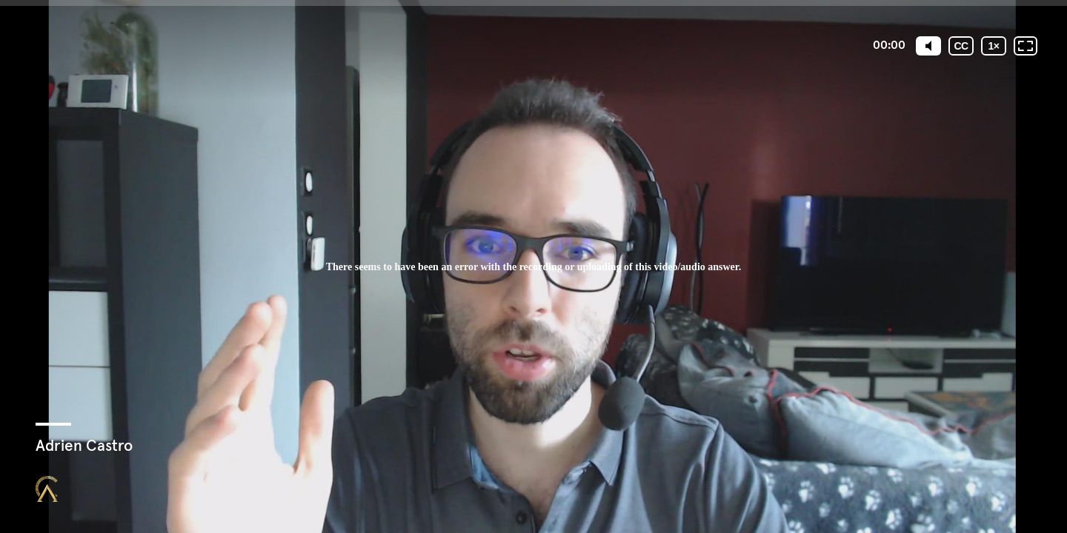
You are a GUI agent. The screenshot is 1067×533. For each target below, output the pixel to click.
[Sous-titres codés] (961, 46)
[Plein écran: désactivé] (1025, 46)
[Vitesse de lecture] (993, 46)
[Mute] (928, 46)
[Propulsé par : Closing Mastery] (47, 489)
